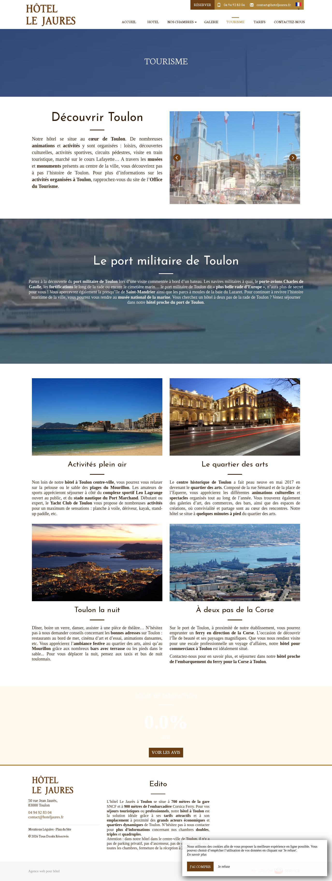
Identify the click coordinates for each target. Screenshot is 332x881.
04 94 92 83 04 (234, 4)
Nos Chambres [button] (182, 22)
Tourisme (235, 22)
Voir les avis (166, 752)
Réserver (202, 4)
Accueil (129, 22)
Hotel (153, 22)
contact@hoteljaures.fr (274, 4)
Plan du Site (63, 829)
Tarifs (260, 22)
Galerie (211, 22)
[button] (298, 4)
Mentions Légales (41, 829)
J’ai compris (200, 866)
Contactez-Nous (289, 22)
